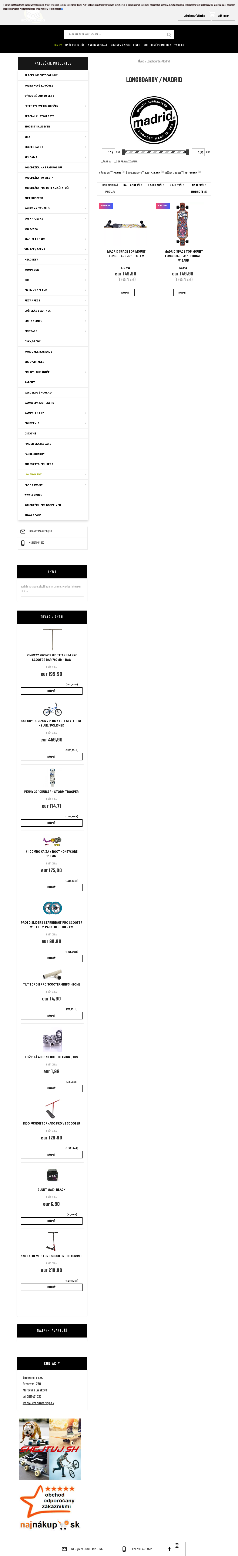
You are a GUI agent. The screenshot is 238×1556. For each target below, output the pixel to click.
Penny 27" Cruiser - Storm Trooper (51, 792)
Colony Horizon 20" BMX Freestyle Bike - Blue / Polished (51, 723)
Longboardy (153, 61)
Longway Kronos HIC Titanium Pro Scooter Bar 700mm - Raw (51, 657)
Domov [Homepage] (58, 45)
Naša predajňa (75, 45)
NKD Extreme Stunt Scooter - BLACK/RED (52, 1256)
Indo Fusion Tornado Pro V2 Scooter (51, 1123)
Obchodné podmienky (157, 45)
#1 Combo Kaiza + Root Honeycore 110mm (51, 854)
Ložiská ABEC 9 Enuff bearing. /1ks (51, 1057)
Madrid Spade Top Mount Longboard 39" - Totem (126, 254)
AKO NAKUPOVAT (97, 45)
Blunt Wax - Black (51, 1190)
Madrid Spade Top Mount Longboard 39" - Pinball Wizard (183, 256)
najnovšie (177, 185)
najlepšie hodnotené (199, 188)
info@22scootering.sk (40, 531)
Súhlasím (223, 16)
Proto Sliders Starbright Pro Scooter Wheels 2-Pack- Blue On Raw (51, 925)
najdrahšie (156, 185)
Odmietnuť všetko (194, 16)
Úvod (141, 61)
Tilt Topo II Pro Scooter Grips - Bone (51, 984)
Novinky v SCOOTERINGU (125, 45)
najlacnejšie (132, 185)
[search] (169, 35)
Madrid (166, 61)
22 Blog (179, 45)
